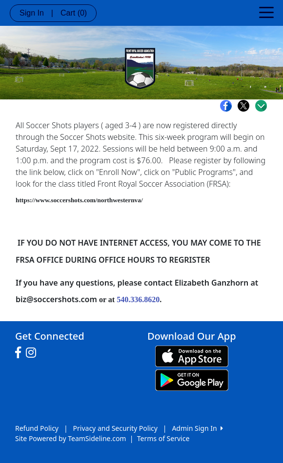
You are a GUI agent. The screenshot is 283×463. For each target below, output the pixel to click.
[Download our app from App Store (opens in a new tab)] (191, 355)
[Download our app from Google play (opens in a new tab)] (191, 379)
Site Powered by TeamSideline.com (70, 438)
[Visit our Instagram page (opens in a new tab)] (33, 353)
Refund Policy (37, 428)
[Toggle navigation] (266, 12)
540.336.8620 (138, 299)
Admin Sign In (197, 428)
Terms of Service (163, 438)
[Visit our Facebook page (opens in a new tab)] (20, 353)
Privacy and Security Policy (115, 428)
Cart (74, 13)
